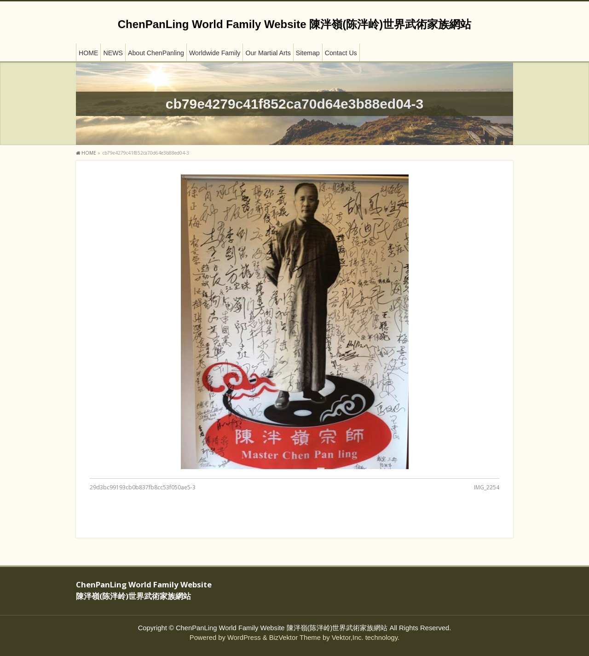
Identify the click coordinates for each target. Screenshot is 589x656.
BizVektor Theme (295, 637)
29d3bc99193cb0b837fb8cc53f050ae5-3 (143, 487)
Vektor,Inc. (348, 637)
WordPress (244, 637)
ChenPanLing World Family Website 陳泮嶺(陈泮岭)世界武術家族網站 (294, 24)
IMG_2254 (486, 487)
